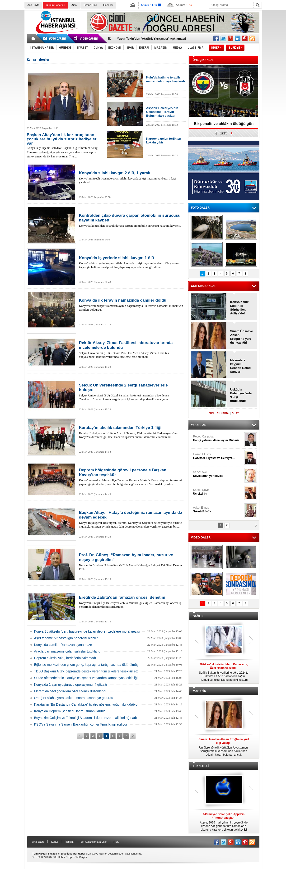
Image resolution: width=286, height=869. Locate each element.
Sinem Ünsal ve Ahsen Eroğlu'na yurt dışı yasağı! (241, 336)
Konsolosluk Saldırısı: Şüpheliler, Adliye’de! (239, 307)
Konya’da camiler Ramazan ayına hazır (63, 645)
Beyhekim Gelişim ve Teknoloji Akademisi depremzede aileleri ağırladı (85, 718)
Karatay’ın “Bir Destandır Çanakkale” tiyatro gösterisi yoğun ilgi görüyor (86, 704)
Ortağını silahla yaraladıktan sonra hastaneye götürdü (73, 698)
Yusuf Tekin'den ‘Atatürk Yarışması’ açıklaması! (151, 38)
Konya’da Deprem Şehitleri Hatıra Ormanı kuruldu (71, 711)
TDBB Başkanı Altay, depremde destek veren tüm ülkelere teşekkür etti (86, 671)
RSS (116, 841)
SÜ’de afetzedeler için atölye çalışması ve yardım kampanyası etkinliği (86, 678)
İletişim (70, 841)
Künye (54, 841)
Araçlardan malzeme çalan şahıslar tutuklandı (67, 651)
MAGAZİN (199, 691)
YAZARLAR (198, 425)
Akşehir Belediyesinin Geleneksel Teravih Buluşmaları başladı (162, 111)
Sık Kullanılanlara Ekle (93, 841)
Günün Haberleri (55, 5)
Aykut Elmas (218, 509)
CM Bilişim (81, 857)
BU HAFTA (223, 413)
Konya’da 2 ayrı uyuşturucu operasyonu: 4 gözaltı (70, 684)
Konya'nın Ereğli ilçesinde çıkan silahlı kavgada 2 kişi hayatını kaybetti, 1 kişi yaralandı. (131, 177)
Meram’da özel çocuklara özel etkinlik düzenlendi (70, 691)
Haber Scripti (65, 857)
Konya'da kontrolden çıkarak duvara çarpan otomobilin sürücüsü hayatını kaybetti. (131, 220)
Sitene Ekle (90, 5)
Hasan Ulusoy (218, 456)
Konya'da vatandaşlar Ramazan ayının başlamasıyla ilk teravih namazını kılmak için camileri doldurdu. (131, 304)
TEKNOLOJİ (201, 766)
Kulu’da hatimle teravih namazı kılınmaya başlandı (165, 79)
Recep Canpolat (218, 438)
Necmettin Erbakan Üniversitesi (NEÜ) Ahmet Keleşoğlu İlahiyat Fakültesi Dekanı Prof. (131, 562)
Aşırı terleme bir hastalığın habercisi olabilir (66, 638)
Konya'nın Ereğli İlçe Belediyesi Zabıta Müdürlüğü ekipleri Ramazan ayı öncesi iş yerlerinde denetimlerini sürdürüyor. (131, 601)
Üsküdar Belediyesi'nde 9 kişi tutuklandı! (241, 395)
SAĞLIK (198, 616)
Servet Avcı (218, 474)
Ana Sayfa (34, 5)
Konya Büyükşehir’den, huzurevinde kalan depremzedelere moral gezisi (87, 631)
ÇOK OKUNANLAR (203, 286)
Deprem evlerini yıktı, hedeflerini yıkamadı (65, 658)
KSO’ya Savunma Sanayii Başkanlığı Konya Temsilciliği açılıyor (80, 724)
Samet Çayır (218, 492)
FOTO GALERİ (201, 207)
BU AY (235, 413)
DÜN (211, 413)
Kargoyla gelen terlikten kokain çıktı (163, 140)
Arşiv (74, 5)
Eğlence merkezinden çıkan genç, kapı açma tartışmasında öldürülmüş (86, 665)
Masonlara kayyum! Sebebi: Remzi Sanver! (240, 366)
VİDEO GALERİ (201, 537)
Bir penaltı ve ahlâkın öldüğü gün (224, 124)
